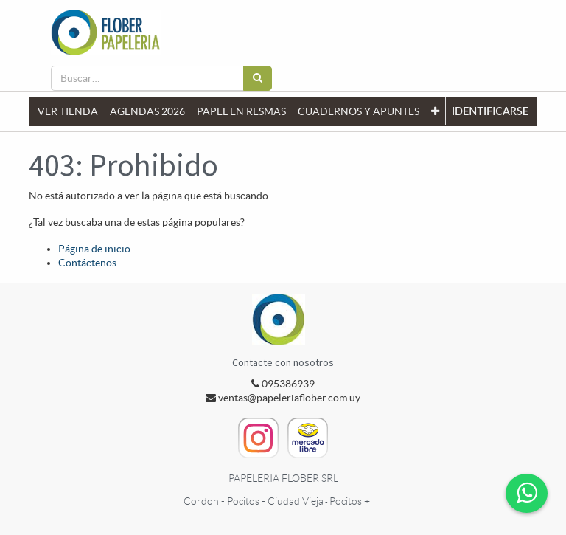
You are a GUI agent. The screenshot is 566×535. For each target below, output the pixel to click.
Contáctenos (87, 263)
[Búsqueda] (257, 78)
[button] (435, 111)
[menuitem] (68, 111)
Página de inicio (94, 249)
